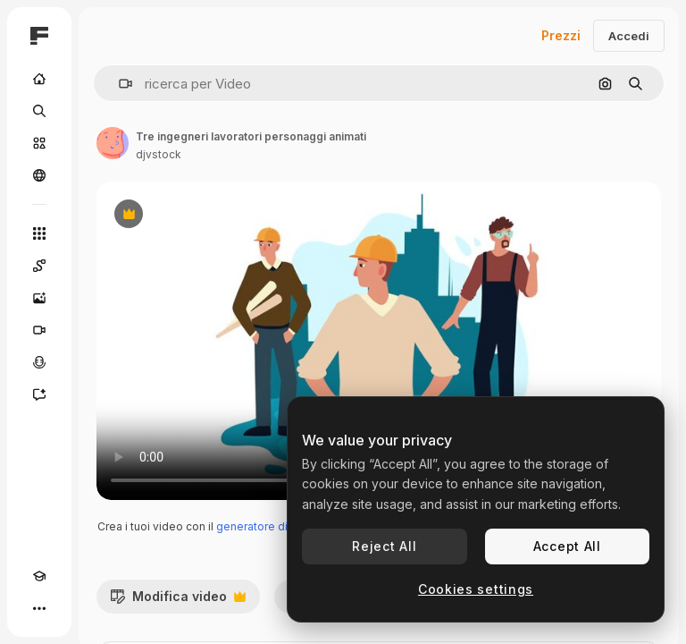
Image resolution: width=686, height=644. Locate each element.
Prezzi (561, 35)
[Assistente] (39, 394)
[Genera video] (39, 330)
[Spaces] (39, 265)
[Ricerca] (39, 111)
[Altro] (39, 608)
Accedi (628, 36)
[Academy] (39, 576)
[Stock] (39, 143)
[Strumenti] (39, 233)
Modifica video (178, 601)
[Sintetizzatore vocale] (39, 362)
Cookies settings (475, 589)
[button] (118, 83)
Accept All (567, 546)
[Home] (39, 78)
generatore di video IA (274, 526)
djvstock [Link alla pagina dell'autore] (158, 154)
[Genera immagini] (39, 298)
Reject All (384, 546)
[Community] (39, 175)
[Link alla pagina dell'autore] (112, 143)
